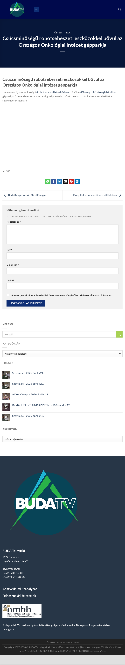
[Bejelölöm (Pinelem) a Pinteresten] (71, 181)
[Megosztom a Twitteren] (59, 181)
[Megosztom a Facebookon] (53, 181)
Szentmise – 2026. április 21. (28, 372)
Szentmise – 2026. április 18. (28, 415)
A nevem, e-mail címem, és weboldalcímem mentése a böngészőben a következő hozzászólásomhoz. (61, 295)
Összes (58, 32)
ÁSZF (76, 642)
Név (9, 249)
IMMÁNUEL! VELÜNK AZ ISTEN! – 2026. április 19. (41, 405)
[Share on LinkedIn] (77, 181)
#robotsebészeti (45, 92)
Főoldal (50, 642)
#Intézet (112, 92)
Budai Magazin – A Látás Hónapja (24, 195)
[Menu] (36, 9)
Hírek (67, 32)
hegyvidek (8, 163)
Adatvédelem (64, 642)
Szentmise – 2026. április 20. (28, 383)
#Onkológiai (100, 92)
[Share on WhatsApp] (47, 181)
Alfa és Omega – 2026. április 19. (30, 394)
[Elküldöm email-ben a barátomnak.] (65, 181)
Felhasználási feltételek (19, 596)
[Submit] (119, 334)
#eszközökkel (62, 92)
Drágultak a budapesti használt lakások (98, 195)
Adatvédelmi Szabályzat (19, 589)
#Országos (86, 92)
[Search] (119, 9)
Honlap (10, 279)
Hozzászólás (14, 221)
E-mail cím (13, 264)
